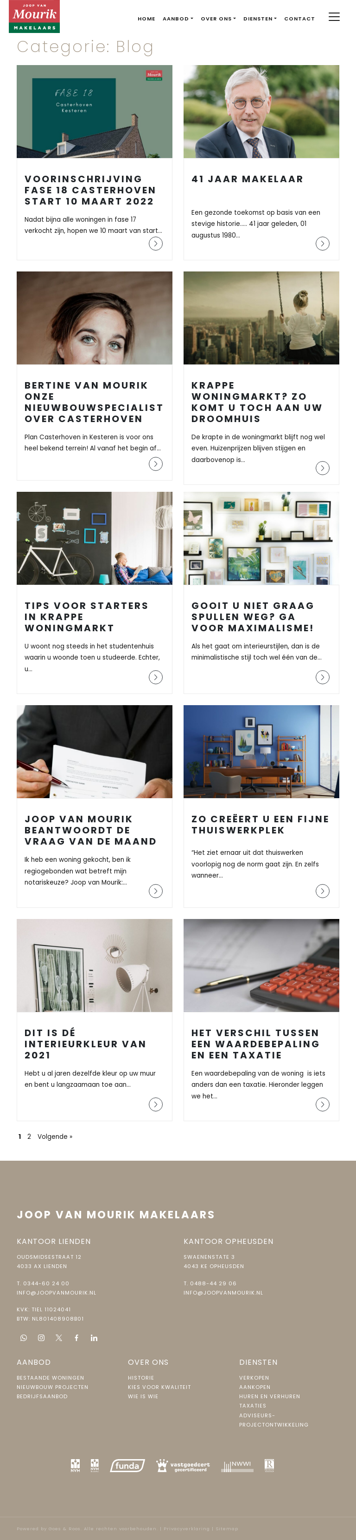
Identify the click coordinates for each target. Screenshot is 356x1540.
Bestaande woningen (50, 1377)
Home (146, 18)
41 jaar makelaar (247, 178)
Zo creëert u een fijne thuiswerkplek (260, 825)
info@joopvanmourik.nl (56, 1292)
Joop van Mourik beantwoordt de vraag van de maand (91, 830)
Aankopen (255, 1387)
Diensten (258, 18)
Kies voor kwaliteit (159, 1387)
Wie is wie (143, 1396)
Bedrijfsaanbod (42, 1396)
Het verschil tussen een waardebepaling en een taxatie (255, 1044)
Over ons (216, 18)
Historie (141, 1377)
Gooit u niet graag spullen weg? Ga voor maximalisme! (253, 617)
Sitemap (227, 1529)
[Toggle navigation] (334, 16)
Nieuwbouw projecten (53, 1387)
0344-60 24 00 (46, 1283)
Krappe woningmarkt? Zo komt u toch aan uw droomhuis (257, 402)
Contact (299, 18)
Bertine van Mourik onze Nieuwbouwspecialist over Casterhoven (94, 402)
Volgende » (55, 1136)
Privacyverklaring (187, 1529)
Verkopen (254, 1377)
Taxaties (253, 1405)
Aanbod (176, 18)
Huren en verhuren (269, 1396)
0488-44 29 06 (213, 1283)
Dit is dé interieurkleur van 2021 (86, 1044)
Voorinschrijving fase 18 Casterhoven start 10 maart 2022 (91, 190)
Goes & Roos (65, 1529)
